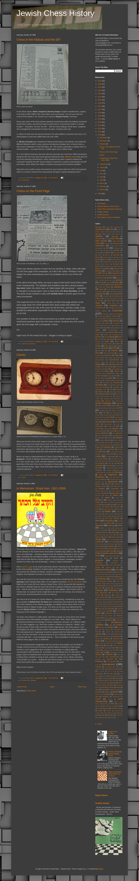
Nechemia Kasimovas (101, 516)
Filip (121, 348)
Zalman (109, 710)
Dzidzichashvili (113, 330)
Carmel (109, 289)
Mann (110, 477)
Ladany (112, 451)
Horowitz (102, 410)
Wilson (99, 692)
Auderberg (106, 250)
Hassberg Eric (108, 396)
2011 (100, 129)
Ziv (98, 717)
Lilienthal (117, 463)
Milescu (97, 497)
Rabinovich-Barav (103, 570)
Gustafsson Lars (100, 389)
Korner (120, 442)
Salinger (113, 597)
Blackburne (99, 268)
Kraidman (107, 447)
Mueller (118, 504)
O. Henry (100, 523)
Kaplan (110, 426)
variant (112, 676)
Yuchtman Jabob (116, 708)
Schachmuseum (103, 215)
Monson (110, 500)
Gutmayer (119, 389)
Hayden (97, 398)
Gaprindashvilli (114, 360)
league (113, 456)
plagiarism (119, 548)
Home (52, 687)
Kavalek (97, 431)
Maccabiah (118, 472)
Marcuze (104, 479)
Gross (97, 382)
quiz (117, 567)
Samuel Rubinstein (103, 599)
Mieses (115, 495)
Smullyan (101, 627)
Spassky (33, 680)
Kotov (118, 445)
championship (100, 294)
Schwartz (119, 606)
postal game (108, 556)
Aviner (97, 252)
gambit (118, 357)
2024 (100, 87)
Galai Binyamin (100, 357)
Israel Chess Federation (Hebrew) (109, 209)
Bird (104, 266)
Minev (117, 497)
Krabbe (97, 447)
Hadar (118, 392)
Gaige (116, 355)
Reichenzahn (118, 574)
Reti (121, 579)
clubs (97, 303)
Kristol (97, 449)
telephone (98, 659)
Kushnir (112, 449)
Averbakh (116, 250)
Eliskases (98, 337)
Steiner (112, 643)
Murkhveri (98, 507)
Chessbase (101, 203)
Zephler (105, 713)
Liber (113, 461)
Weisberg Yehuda (108, 687)
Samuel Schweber (117, 599)
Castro (111, 291)
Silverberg (98, 622)
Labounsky (102, 452)
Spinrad (97, 638)
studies (113, 648)
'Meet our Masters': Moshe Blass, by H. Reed (115, 774)
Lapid (111, 454)
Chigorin (98, 298)
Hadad (111, 392)
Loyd (119, 468)
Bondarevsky (99, 278)
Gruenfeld (116, 382)
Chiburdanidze (116, 296)
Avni (109, 252)
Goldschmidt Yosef (112, 373)
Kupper (104, 449)
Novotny (120, 521)
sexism (118, 611)
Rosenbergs (109, 585)
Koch (108, 440)
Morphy (97, 502)
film (99, 350)
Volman (117, 678)
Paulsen (100, 535)
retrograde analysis (105, 581)
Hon (28, 680)
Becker (97, 259)
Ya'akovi (120, 703)
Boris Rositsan (99, 280)
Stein (104, 643)
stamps (98, 641)
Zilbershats (101, 715)
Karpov (97, 428)
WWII (112, 703)
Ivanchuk (114, 415)
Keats (105, 431)
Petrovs (110, 541)
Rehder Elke (108, 574)
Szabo (118, 650)
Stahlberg (106, 638)
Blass (108, 269)
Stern (108, 645)
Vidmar (118, 676)
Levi (112, 459)
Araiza (112, 245)
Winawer (107, 692)
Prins (96, 558)
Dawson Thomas (111, 316)
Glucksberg (98, 373)
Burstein (119, 284)
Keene (112, 431)
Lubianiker (98, 470)
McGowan (98, 493)
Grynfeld (109, 385)
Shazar (110, 615)
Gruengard (99, 385)
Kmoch (110, 438)
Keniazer (98, 433)
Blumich (120, 271)
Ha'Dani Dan (102, 392)
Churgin (100, 300)
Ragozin (97, 572)
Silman (118, 620)
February (103, 186)
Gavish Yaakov (100, 362)
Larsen (118, 454)
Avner (103, 252)
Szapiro (97, 652)
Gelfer (107, 364)
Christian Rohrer (109, 298)
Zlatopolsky (104, 717)
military (107, 498)
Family (117, 343)
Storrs (99, 648)
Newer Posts (21, 687)
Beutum (97, 266)
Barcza (97, 257)
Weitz (118, 687)
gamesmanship (99, 360)
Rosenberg (98, 585)
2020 (100, 100)
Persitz (98, 539)
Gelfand (98, 364)
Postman (117, 556)
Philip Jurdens (99, 544)
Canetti (108, 287)
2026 (100, 81)
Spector (108, 634)
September (104, 164)
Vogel (110, 678)
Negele (112, 516)
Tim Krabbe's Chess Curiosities (108, 217)
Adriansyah (116, 227)
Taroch (118, 652)
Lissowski (98, 465)
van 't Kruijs (112, 671)
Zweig (112, 717)
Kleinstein (101, 438)
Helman (97, 401)
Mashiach (117, 484)
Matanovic (119, 486)
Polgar (118, 551)
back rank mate (117, 252)
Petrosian (100, 542)
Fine (106, 350)
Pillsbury (120, 546)
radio (117, 570)
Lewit (96, 461)
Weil (111, 685)
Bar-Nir (107, 255)
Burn (103, 284)
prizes (116, 558)
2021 (100, 97)
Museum (116, 507)
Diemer (114, 318)
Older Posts (82, 687)
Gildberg (99, 369)
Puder (111, 565)
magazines (112, 474)
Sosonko (98, 632)
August (102, 167)
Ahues (110, 231)
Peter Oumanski (111, 539)
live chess (99, 468)
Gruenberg (106, 382)
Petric (120, 539)
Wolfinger (105, 696)
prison (106, 558)
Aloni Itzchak (101, 241)
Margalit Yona (99, 482)
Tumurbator (108, 667)
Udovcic (112, 669)
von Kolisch (110, 680)
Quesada (108, 567)
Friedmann (107, 355)
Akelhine (108, 234)
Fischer (24, 680)
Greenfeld (108, 380)
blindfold (112, 271)
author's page (27, 567)
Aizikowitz (98, 234)
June (102, 174)
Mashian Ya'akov (100, 486)
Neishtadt (119, 516)
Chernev (112, 294)
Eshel (99, 339)
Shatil (118, 613)
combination (113, 305)
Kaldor (97, 424)
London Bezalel (110, 468)
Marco (97, 479)
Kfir (113, 433)
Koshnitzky (101, 445)
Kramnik (117, 447)
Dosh (107, 323)
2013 (100, 122)
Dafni (113, 314)
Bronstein (115, 282)
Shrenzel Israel (116, 618)
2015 (100, 116)
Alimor (106, 238)
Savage (107, 602)
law (107, 456)
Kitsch (114, 435)
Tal (104, 652)
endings (111, 337)
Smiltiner (119, 625)
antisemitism (99, 246)
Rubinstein (113, 590)
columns (24, 343)
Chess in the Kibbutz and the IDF (38, 39)
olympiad (99, 525)
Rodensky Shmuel (100, 583)
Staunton (117, 641)
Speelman (100, 636)
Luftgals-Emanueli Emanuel (103, 472)
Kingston (99, 435)
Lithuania (117, 465)
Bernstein (116, 264)
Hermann (119, 403)
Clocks (21, 354)
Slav (110, 625)
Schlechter (109, 604)
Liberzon (119, 461)
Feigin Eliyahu (109, 346)
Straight (106, 648)
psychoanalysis (100, 565)
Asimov (97, 250)
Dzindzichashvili (100, 332)
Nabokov (98, 511)
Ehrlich (106, 334)
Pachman (98, 530)
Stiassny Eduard (117, 645)
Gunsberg (106, 387)
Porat (97, 556)
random (104, 572)
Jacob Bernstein (102, 417)
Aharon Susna (99, 231)
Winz (108, 694)
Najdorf (108, 511)
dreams (97, 325)
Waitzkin (104, 685)
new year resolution (112, 518)
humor (110, 410)
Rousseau (117, 588)
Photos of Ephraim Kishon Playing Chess (115, 754)
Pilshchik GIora (108, 548)
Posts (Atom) (31, 691)
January (103, 190)
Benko (97, 261)
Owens (118, 528)
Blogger (100, 869)
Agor (118, 229)
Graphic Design (102, 803)
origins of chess (105, 528)
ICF (96, 413)
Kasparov (115, 429)
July (101, 171)
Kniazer (119, 438)
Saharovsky (98, 597)
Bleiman (98, 271)
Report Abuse (101, 795)
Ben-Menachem (116, 259)
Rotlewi (107, 588)
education (111, 332)
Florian (105, 353)
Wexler (103, 689)
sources (108, 632)
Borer (118, 278)
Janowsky (117, 417)
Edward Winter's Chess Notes (108, 206)
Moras (118, 500)
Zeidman (97, 713)
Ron (119, 583)
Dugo (105, 327)
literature (109, 465)
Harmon (118, 394)
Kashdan (106, 428)
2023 (100, 90)
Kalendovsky (108, 424)
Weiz (97, 689)
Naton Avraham (109, 514)
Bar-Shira (116, 255)
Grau (121, 376)
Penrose (98, 537)
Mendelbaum (116, 493)
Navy (118, 514)
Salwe (120, 597)
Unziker (119, 669)
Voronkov (113, 683)
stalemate (116, 638)
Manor (118, 477)
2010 (100, 132)
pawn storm (109, 535)
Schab (114, 602)
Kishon (107, 435)
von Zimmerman (102, 683)
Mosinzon (104, 504)
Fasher (97, 346)
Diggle (120, 318)
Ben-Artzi (105, 259)
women (98, 699)
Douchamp (116, 323)
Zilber (112, 713)
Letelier (120, 456)
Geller (114, 364)
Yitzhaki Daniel (109, 706)
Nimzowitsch (109, 521)
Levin (118, 459)
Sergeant (119, 608)
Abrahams (98, 227)
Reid (98, 576)
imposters (106, 415)
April (101, 180)
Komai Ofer (116, 440)
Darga (120, 314)
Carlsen (101, 289)
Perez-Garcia (115, 537)
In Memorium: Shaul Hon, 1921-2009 (41, 488)
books (109, 278)
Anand (97, 243)
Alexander (115, 236)
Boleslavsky (116, 275)
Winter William (99, 694)
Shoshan (106, 618)
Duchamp (117, 325)
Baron (112, 257)
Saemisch (107, 595)
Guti (111, 389)
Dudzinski (98, 327)
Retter (118, 581)
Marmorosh (113, 482)
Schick (120, 602)
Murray (107, 507)
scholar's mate (99, 606)
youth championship (101, 708)
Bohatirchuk (98, 275)
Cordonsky (117, 308)
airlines (118, 231)
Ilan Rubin (113, 412)
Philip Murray (110, 544)
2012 (100, 125)
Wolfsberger (116, 696)
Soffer (99, 629)
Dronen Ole (107, 325)
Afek (111, 229)
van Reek (105, 676)
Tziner (106, 669)
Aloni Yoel (116, 241)
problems (99, 560)
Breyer (107, 282)
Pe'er (118, 535)
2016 (100, 113)
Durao (118, 327)
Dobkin (106, 321)
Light (109, 463)
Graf (115, 376)
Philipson (119, 544)
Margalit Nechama (115, 479)
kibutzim (119, 433)
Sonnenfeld (116, 629)
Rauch (111, 572)
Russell (97, 595)
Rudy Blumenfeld (101, 593)
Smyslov (111, 627)
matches (101, 489)
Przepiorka (98, 563)
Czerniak (117, 310)
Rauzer (118, 572)
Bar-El (100, 255)
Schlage (100, 604)
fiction (106, 348)
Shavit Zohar (99, 615)
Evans (117, 341)
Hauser (118, 396)
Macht (101, 475)
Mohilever (98, 500)
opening (111, 525)
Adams (108, 227)
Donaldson (98, 323)
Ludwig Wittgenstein (113, 470)
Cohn (117, 303)
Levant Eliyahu (103, 459)
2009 (100, 135)
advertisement (100, 229)
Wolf (96, 696)
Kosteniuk (110, 445)
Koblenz (101, 440)
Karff (117, 426)
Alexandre (98, 238)
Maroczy (98, 484)
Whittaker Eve (112, 689)
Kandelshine (99, 426)
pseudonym (114, 563)
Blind (106, 271)
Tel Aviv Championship (110, 657)
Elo (105, 337)
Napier (99, 514)
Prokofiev (115, 560)
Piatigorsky (111, 546)
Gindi (106, 369)
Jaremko (97, 419)
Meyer (107, 495)
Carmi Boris (116, 289)
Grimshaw (117, 380)
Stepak (101, 645)
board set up (103, 273)
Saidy (106, 597)
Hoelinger (105, 408)
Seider (112, 608)
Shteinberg (98, 620)
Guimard (117, 385)
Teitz (96, 657)
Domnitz (116, 321)
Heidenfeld (116, 398)
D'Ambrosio (105, 314)
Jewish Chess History (55, 13)
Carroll (97, 291)
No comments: (54, 177)
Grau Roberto (101, 378)
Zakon (100, 710)
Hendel (117, 401)
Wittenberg (117, 694)
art (107, 248)
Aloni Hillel (115, 239)
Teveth (108, 661)
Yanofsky (100, 706)
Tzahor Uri (98, 669)
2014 (100, 119)
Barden (105, 257)
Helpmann (108, 401)
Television (110, 659)
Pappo (113, 532)
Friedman (98, 355)
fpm (86, 869)
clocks (24, 477)
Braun (101, 282)
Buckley (97, 284)
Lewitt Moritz (105, 461)
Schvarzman (110, 606)
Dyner (97, 330)
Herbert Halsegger (103, 403)
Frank (112, 353)
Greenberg (98, 380)
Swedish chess (107, 650)
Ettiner (105, 339)
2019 (100, 103)
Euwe (107, 341)
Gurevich (116, 387)
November (104, 141)
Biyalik (118, 266)
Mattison (97, 491)
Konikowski (98, 442)
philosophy (101, 546)
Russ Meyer (116, 593)
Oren (120, 525)
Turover (117, 667)
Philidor (117, 541)
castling (104, 291)
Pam (106, 532)
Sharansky (109, 613)
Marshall (107, 484)
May (101, 177)
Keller (118, 431)
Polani (111, 551)
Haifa (97, 394)
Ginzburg (114, 369)
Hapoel (110, 394)
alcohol (117, 234)
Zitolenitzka (119, 715)
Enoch (120, 337)
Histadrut (114, 405)
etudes (112, 339)
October (103, 144)
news (97, 521)
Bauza (118, 257)
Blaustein (117, 268)
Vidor (97, 678)
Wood (110, 699)
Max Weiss (116, 491)
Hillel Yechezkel (103, 405)
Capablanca (118, 287)
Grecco (118, 378)
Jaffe (110, 417)
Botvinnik (119, 280)
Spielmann (116, 636)
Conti (110, 308)
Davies (100, 316)
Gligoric (116, 371)
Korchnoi (107, 442)
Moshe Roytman (109, 502)
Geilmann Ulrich (114, 362)
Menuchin (98, 495)
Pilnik (99, 548)
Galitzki (110, 357)
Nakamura (119, 511)
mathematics (115, 488)
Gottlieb (109, 376)
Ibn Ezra (117, 410)
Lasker (98, 456)
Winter (116, 692)
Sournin (117, 632)
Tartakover (109, 654)
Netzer (100, 518)
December (104, 138)
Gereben (110, 366)
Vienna (104, 678)
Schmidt (117, 604)
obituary (108, 523)
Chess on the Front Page (33, 191)
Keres (106, 433)
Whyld (120, 689)
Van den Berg (112, 673)
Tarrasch (98, 654)
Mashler (111, 486)
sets (111, 611)
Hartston (97, 396)
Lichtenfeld (101, 463)
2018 (100, 106)
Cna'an (109, 303)
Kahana (117, 422)
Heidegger (107, 398)
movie (112, 504)
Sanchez (99, 602)
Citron (109, 300)
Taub (118, 654)
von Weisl (119, 680)
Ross (100, 588)
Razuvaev (98, 574)
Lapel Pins (104, 454)
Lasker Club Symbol (112, 732)
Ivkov (120, 415)
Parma (120, 532)
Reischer (112, 576)
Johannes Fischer (108, 419)
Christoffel (119, 298)
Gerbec (102, 366)
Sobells (120, 627)
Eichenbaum (115, 334)
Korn (114, 442)
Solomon (107, 629)
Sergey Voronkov (102, 611)
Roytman (99, 590)
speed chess (118, 634)
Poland (104, 551)
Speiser (108, 636)
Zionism (110, 715)
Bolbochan (108, 275)
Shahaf (97, 613)
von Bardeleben (100, 680)
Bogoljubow (116, 273)
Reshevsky (102, 579)
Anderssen (116, 243)
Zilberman (119, 713)
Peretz (106, 537)
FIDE (114, 348)
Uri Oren (101, 671)
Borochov (110, 280)
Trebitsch (98, 667)
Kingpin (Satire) (103, 212)
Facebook (98, 343)
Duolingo (112, 327)
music (97, 509)
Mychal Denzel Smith (108, 509)
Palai (106, 530)
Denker (107, 318)
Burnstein (111, 284)
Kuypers (120, 449)
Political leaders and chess (106, 553)
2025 (100, 84)
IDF (104, 412)
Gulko (97, 387)
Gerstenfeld (119, 366)
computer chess (100, 308)
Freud (118, 353)
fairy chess (108, 343)
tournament (25, 180)
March (102, 183)
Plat (98, 551)
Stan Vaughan (109, 641)
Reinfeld (104, 576)
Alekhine (99, 236)
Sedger (100, 608)
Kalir (118, 424)
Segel (106, 608)
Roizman (112, 583)
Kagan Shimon (107, 422)
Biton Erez (111, 266)
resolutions (113, 579)
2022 (100, 94)
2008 (100, 194)
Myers (118, 509)
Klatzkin (120, 435)
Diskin (99, 321)
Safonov (117, 595)
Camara (100, 287)
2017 (100, 109)
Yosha (118, 706)
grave (110, 378)
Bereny (107, 264)
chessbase (106, 296)
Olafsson (117, 523)
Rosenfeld (119, 585)
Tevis (114, 661)
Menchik (106, 493)
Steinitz (119, 643)
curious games (100, 311)
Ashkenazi (117, 248)
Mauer (106, 491)
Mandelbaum (100, 477)
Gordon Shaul (99, 376)
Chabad (118, 291)
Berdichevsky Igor (108, 261)
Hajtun (103, 394)
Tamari (112, 652)
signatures (108, 620)
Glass (107, 371)
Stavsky (97, 643)
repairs (120, 576)
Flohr (97, 353)
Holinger (113, 408)
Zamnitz (117, 710)
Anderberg (107, 243)
